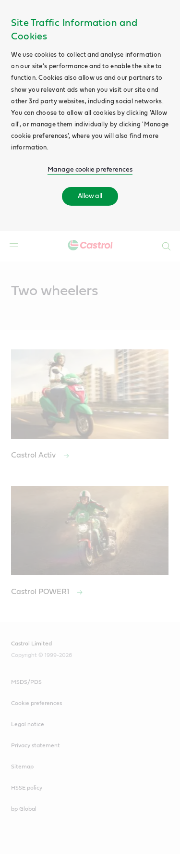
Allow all (90, 196)
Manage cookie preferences (90, 169)
